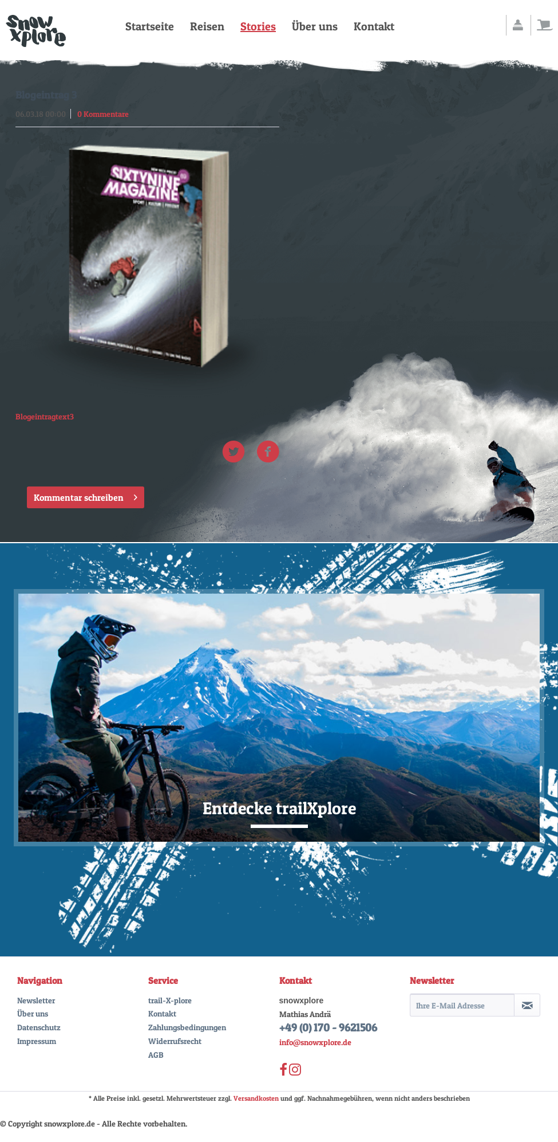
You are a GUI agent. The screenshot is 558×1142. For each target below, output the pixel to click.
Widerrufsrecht (174, 1041)
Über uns (32, 1013)
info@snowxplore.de (315, 1042)
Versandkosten (256, 1098)
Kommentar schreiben (85, 495)
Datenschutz (39, 1027)
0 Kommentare (103, 114)
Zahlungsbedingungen (187, 1027)
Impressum (36, 1041)
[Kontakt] (374, 26)
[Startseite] (149, 26)
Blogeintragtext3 (44, 416)
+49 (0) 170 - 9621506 (328, 1027)
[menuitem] (149, 26)
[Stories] (258, 26)
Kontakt (162, 1013)
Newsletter (36, 1000)
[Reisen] (207, 26)
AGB (156, 1054)
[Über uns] (315, 26)
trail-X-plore (170, 1000)
